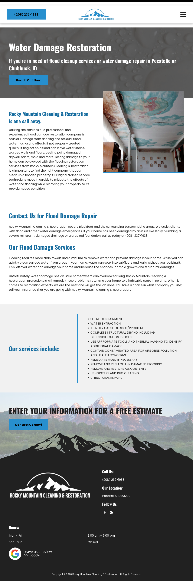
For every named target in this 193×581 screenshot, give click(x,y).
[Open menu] (183, 9)
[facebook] (105, 503)
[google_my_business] (111, 503)
